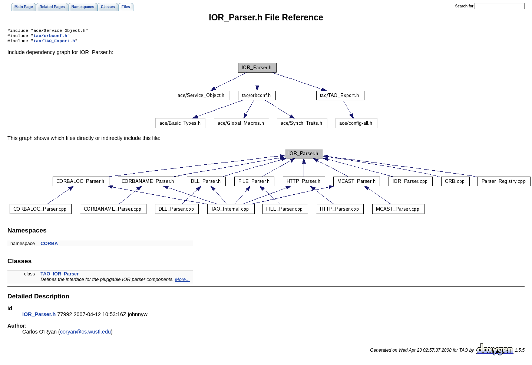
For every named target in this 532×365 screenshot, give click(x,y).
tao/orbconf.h (50, 37)
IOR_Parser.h (39, 316)
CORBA (49, 245)
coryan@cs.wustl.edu (85, 334)
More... (182, 281)
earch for (464, 6)
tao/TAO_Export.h (54, 43)
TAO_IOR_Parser (59, 276)
